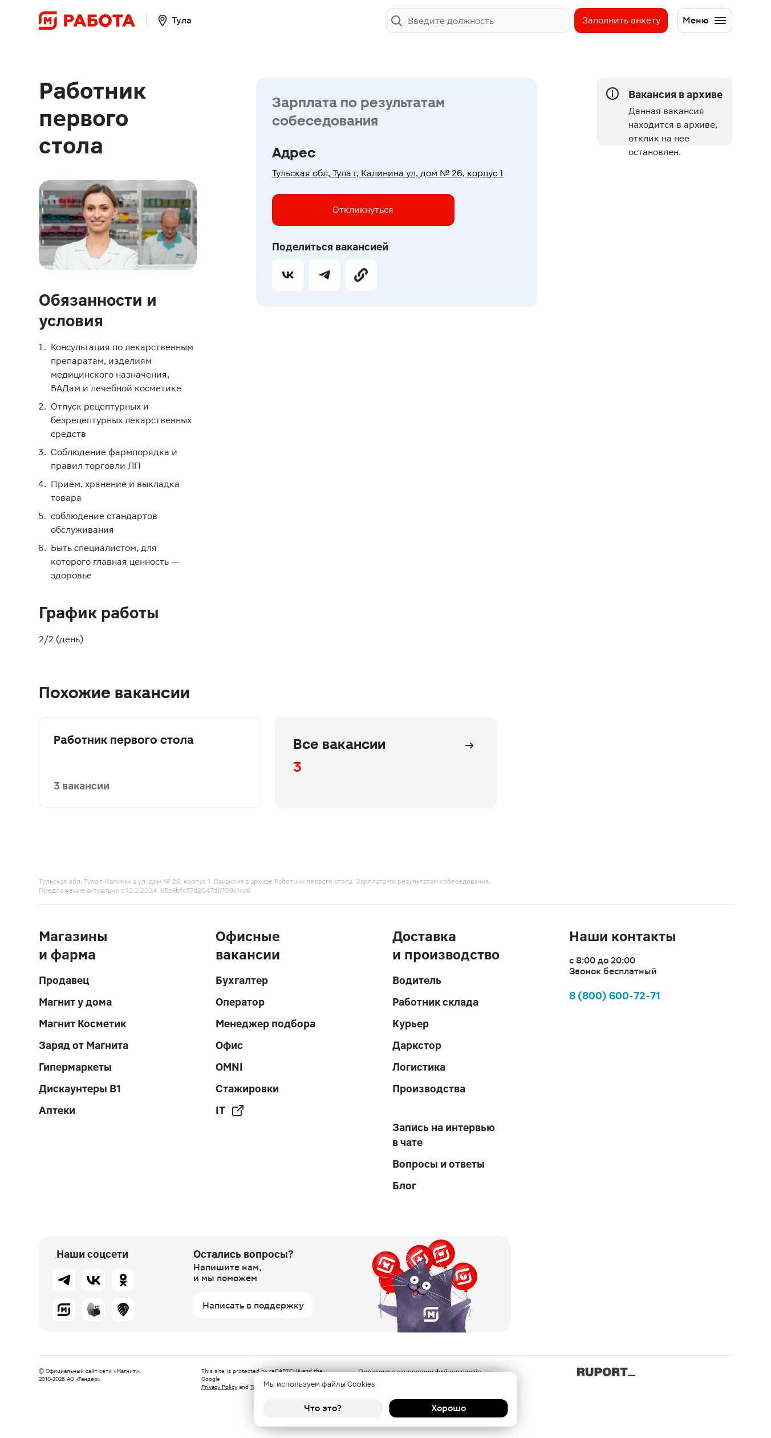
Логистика (418, 1067)
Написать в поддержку (253, 1305)
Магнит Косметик (82, 1024)
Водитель (416, 980)
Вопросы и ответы (438, 1164)
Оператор (240, 1002)
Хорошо (448, 1408)
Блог (404, 1186)
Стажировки (247, 1089)
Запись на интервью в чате (443, 1134)
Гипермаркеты (75, 1067)
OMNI (229, 1067)
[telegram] (324, 275)
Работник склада (435, 1002)
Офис (229, 1045)
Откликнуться (362, 209)
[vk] (288, 275)
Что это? (323, 1408)
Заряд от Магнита (83, 1045)
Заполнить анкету (621, 20)
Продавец (64, 980)
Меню (705, 20)
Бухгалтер (242, 980)
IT (230, 1110)
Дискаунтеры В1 (80, 1089)
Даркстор (416, 1045)
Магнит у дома (75, 1002)
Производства (428, 1089)
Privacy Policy (219, 1387)
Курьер (410, 1024)
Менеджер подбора (265, 1024)
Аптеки (57, 1110)
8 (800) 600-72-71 (614, 996)
